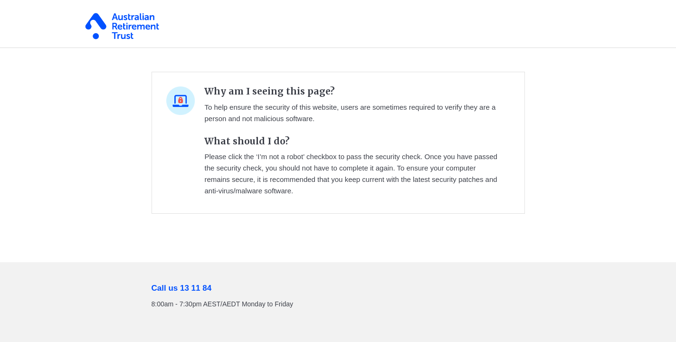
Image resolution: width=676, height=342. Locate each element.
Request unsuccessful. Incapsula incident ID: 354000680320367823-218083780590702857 (338, 171)
